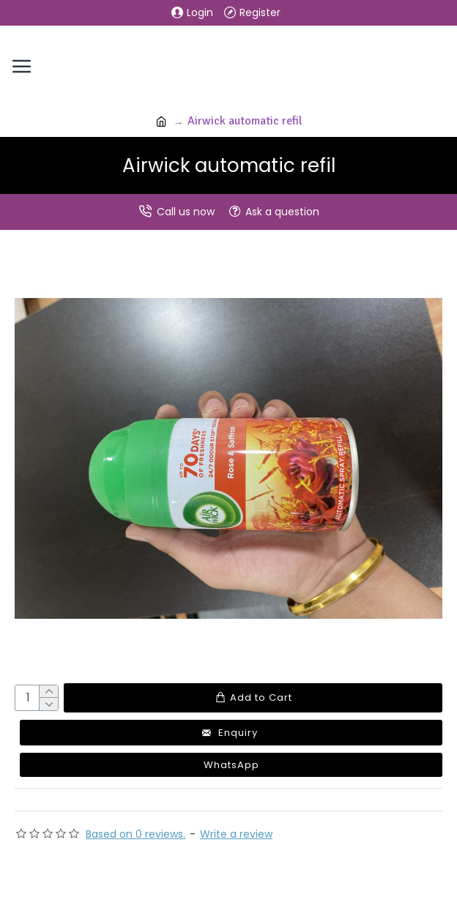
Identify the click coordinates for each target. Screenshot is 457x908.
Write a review (236, 834)
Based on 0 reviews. (135, 834)
